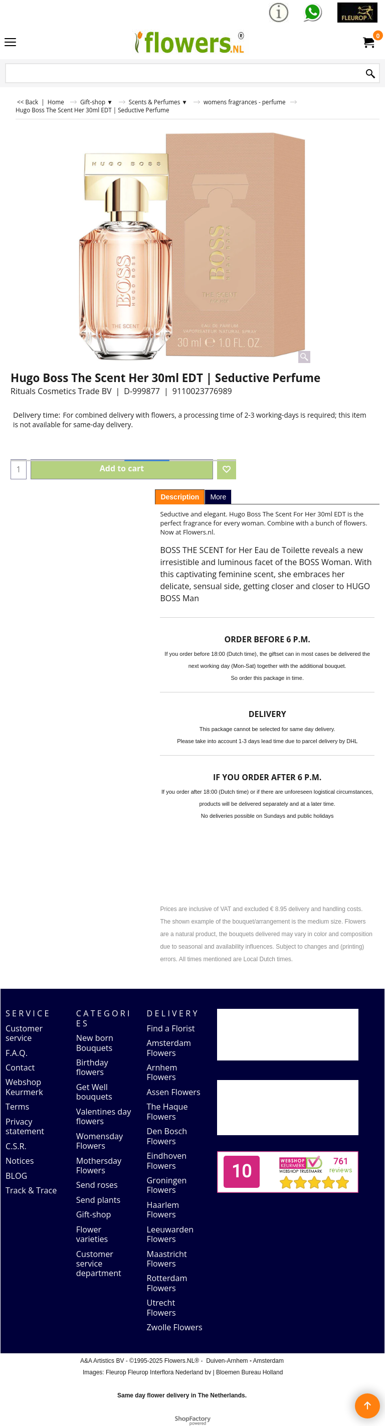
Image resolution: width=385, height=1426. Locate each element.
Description (179, 497)
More (218, 497)
